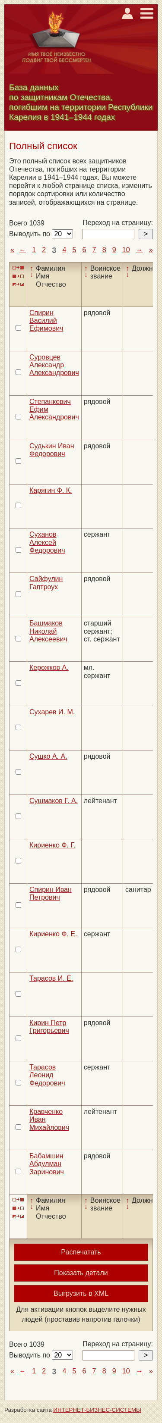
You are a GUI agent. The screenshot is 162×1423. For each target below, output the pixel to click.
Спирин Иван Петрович (50, 893)
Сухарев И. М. (52, 712)
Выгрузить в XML (81, 1293)
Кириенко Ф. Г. (52, 845)
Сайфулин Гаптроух (46, 582)
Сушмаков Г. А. (53, 800)
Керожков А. (49, 667)
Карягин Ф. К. (50, 490)
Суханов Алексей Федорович (47, 542)
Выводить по (30, 234)
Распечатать (81, 1252)
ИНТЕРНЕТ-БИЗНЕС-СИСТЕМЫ (97, 1410)
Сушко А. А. (48, 756)
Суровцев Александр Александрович (54, 365)
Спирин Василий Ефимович (46, 320)
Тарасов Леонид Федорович (47, 1075)
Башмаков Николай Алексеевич (48, 631)
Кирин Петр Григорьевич (49, 1026)
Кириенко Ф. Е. (53, 934)
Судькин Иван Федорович (51, 449)
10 (126, 249)
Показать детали (81, 1272)
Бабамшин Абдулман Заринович (46, 1164)
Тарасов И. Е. (51, 978)
